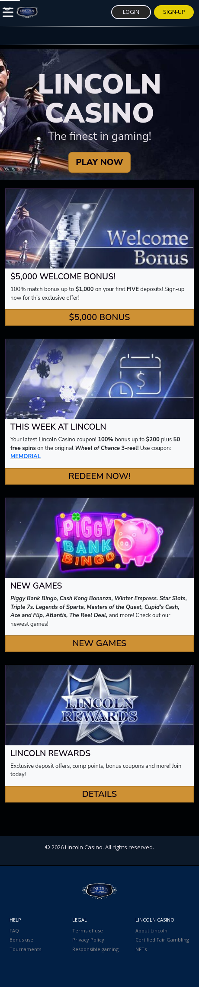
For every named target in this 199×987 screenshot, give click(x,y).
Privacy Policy (88, 939)
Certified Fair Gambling (162, 939)
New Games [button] (100, 643)
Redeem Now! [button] (99, 476)
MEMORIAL (25, 456)
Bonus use (21, 939)
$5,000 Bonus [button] (99, 317)
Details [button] (99, 794)
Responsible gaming (95, 949)
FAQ (14, 930)
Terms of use (87, 930)
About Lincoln (151, 930)
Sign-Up (174, 12)
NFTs (141, 949)
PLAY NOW (99, 162)
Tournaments (25, 949)
